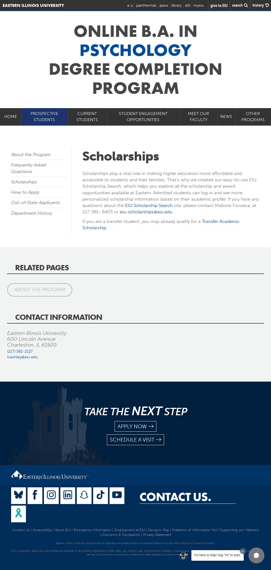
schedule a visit (135, 439)
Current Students (87, 116)
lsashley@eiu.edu (22, 357)
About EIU (63, 530)
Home (10, 116)
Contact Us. (175, 497)
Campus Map (158, 530)
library (176, 5)
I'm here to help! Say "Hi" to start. (217, 555)
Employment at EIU (130, 530)
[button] (256, 555)
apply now (135, 426)
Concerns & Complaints (121, 535)
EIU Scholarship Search (149, 205)
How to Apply (25, 192)
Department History (31, 213)
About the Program (31, 154)
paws (164, 5)
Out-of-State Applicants (35, 202)
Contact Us (21, 530)
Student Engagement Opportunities (143, 116)
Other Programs (253, 116)
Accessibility (42, 530)
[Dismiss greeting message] (243, 551)
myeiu (198, 5)
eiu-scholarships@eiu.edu (146, 211)
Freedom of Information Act (194, 530)
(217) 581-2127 (20, 351)
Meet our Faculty (198, 116)
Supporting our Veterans (239, 530)
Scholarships (24, 181)
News (226, 116)
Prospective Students (44, 116)
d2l (187, 5)
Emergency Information (92, 530)
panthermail (146, 5)
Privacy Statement (157, 535)
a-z (130, 5)
